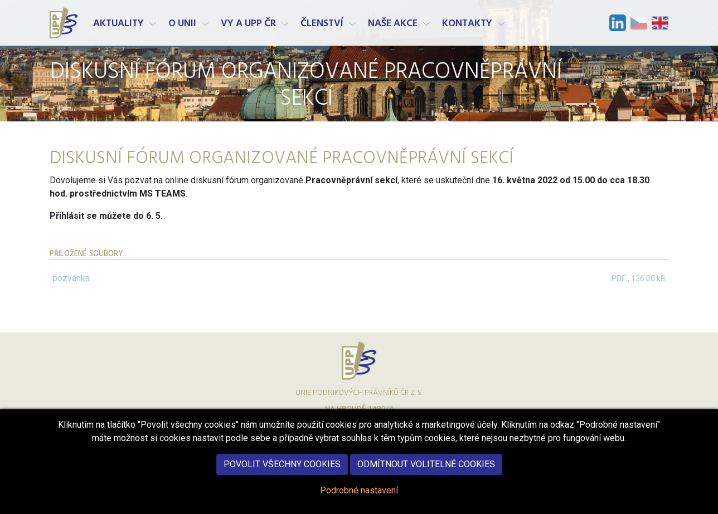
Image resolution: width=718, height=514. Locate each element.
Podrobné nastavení (359, 497)
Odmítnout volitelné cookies (426, 471)
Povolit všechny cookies (282, 471)
